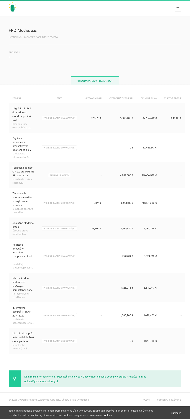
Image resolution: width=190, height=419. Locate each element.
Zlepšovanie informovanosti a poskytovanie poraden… (22, 199)
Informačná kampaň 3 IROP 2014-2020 (21, 311)
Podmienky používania (168, 399)
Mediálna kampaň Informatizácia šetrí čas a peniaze (23, 337)
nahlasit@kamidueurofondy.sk (41, 381)
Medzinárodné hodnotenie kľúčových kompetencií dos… (22, 284)
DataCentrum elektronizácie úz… (22, 125)
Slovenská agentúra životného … (22, 210)
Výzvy (146, 399)
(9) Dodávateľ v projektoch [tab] (95, 80)
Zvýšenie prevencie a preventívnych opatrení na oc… (21, 143)
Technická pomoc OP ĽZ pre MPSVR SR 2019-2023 (23, 171)
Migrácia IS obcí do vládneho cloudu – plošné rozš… (21, 114)
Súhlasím (176, 413)
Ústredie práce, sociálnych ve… (20, 232)
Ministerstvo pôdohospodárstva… (23, 321)
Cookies (107, 415)
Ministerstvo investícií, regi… (20, 346)
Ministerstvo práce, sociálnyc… (22, 181)
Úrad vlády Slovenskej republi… (23, 265)
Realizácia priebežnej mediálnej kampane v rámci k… (22, 252)
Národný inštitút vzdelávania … (20, 295)
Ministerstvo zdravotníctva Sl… (21, 155)
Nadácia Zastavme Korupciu (44, 399)
